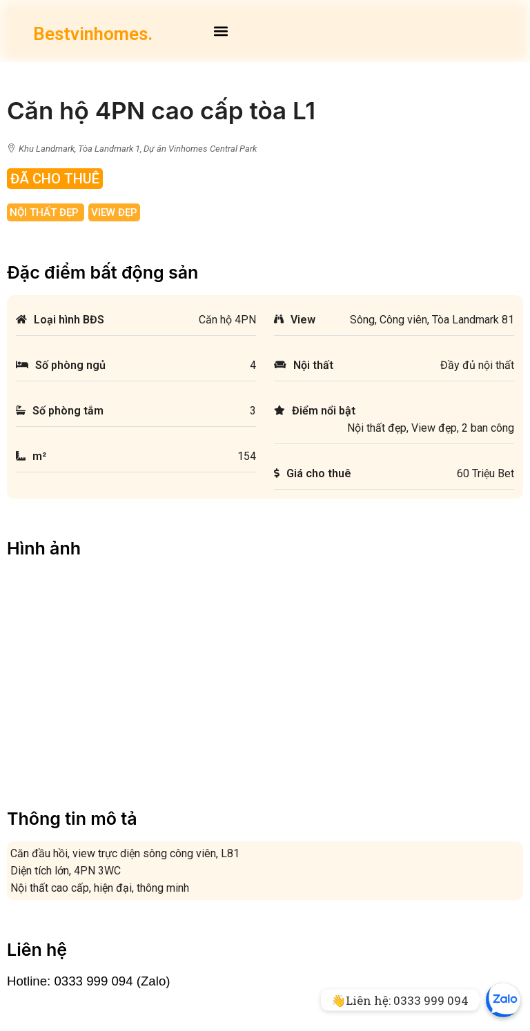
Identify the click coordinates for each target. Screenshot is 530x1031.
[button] (220, 30)
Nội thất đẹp (45, 212)
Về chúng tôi (43, 936)
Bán (179, 900)
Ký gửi (184, 936)
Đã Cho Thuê (54, 178)
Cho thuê (190, 918)
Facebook (38, 918)
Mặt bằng (37, 900)
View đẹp (114, 212)
